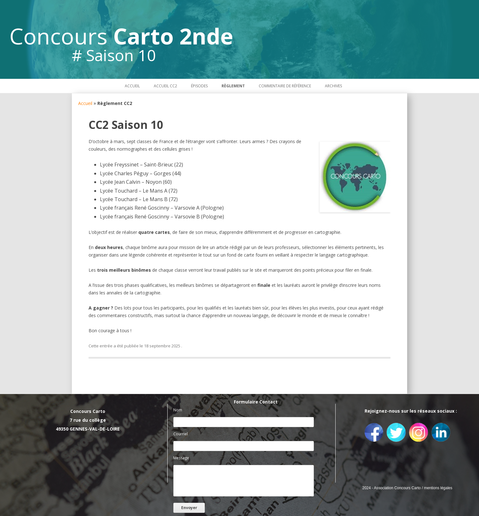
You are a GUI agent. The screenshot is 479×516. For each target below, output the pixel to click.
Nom (177, 410)
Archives (333, 86)
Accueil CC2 (165, 86)
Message (181, 458)
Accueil (132, 86)
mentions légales (438, 488)
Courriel (180, 434)
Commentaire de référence (285, 86)
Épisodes (199, 86)
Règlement (233, 86)
